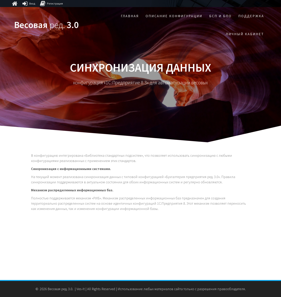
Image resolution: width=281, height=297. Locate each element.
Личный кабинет (245, 34)
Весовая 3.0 (46, 25)
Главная (130, 16)
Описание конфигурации (174, 16)
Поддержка (251, 16)
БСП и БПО (220, 16)
